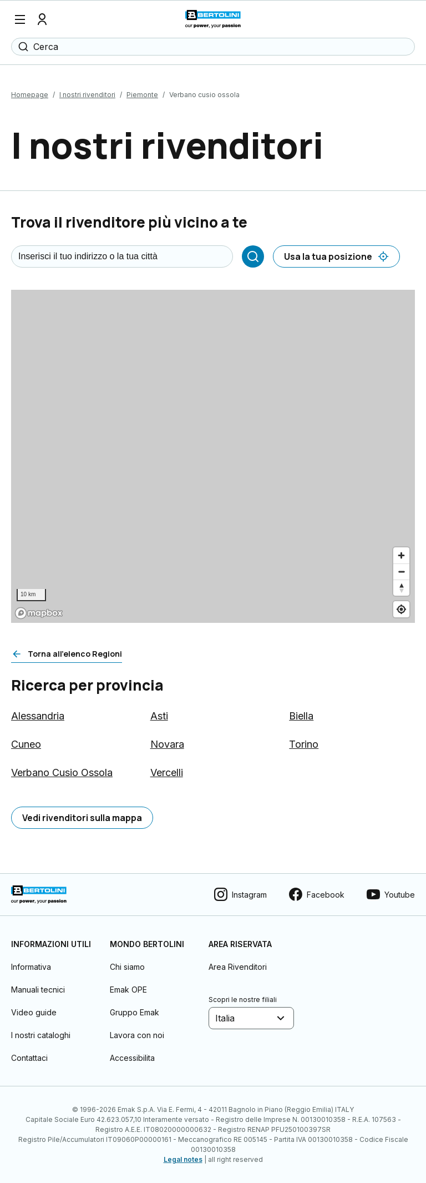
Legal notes (183, 1159)
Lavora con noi (137, 1035)
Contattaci (29, 1058)
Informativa (31, 966)
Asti (159, 716)
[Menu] (20, 19)
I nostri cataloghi (40, 1035)
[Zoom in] (401, 555)
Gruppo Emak (134, 1012)
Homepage (29, 94)
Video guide (34, 1012)
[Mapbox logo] (38, 613)
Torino (303, 744)
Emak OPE (128, 989)
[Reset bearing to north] (401, 588)
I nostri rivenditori (87, 94)
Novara (167, 744)
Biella (301, 716)
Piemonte (142, 94)
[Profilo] (42, 19)
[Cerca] (253, 256)
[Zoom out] (401, 571)
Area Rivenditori (238, 966)
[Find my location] (401, 609)
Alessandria (37, 716)
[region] (213, 456)
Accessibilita (132, 1058)
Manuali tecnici (38, 989)
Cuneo (26, 744)
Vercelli (166, 772)
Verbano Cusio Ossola (62, 772)
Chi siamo (127, 966)
